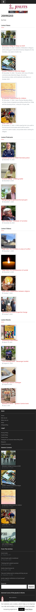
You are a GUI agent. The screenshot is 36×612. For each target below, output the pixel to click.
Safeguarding (4, 425)
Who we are (4, 418)
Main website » (13, 597)
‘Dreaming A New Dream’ (10, 340)
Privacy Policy (4, 432)
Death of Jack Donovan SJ (7, 568)
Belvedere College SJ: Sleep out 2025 (13, 46)
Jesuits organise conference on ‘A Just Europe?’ (13, 578)
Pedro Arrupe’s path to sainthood (9, 558)
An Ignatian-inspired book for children (14, 98)
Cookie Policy (4, 435)
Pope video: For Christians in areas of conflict (16, 249)
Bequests (3, 442)
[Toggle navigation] (3, 1)
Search (3, 583)
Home (2, 415)
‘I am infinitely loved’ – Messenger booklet (15, 361)
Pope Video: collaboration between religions (16, 291)
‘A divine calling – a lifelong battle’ (12, 179)
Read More (28, 609)
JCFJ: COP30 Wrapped (7, 544)
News (2, 422)
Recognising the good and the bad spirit (14, 200)
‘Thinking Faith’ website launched (9, 563)
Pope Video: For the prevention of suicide (15, 270)
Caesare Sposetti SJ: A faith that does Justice (16, 158)
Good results (4, 553)
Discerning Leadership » (15, 601)
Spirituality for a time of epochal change (14, 312)
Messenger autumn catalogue (11, 382)
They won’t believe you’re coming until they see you (14, 573)
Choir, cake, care (7, 123)
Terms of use (4, 437)
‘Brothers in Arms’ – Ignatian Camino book (15, 403)
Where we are (4, 420)
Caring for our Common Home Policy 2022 (12, 439)
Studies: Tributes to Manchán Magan (13, 71)
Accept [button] (21, 609)
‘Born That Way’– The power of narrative (14, 221)
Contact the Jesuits (6, 444)
